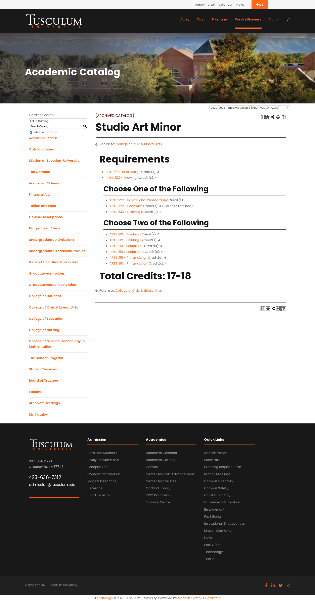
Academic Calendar (45, 183)
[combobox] (250, 107)
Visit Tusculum (98, 495)
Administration (215, 453)
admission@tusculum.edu (52, 484)
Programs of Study (44, 228)
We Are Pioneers (248, 19)
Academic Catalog (160, 460)
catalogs (106, 598)
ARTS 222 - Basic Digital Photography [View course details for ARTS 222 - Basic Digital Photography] (138, 200)
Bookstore (212, 460)
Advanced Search (43, 138)
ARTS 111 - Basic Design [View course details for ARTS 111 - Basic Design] (122, 172)
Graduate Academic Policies (52, 284)
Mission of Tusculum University (54, 160)
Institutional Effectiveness (224, 523)
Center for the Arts (161, 481)
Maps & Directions (101, 481)
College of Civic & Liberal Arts (53, 307)
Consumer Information (222, 502)
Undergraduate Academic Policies (57, 251)
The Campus (39, 172)
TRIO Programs (158, 495)
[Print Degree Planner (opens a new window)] (262, 117)
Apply (184, 19)
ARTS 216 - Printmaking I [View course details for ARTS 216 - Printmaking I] (128, 257)
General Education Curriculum (53, 262)
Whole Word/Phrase (46, 132)
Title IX (209, 559)
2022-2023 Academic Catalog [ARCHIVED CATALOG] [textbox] (245, 108)
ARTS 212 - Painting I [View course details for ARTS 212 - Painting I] (125, 234)
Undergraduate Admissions (51, 239)
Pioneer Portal (204, 4)
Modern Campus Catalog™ (199, 598)
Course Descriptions (46, 217)
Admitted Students (102, 453)
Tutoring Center (158, 502)
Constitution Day (217, 495)
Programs (220, 19)
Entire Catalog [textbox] (39, 121)
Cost (201, 19)
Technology (213, 552)
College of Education (46, 318)
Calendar (225, 4)
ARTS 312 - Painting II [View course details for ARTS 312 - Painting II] (125, 240)
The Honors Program (46, 358)
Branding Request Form (222, 467)
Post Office (213, 545)
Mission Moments (217, 530)
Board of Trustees (44, 380)
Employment (214, 509)
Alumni (273, 19)
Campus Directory (218, 481)
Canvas (152, 467)
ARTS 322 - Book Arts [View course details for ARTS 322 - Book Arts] (125, 206)
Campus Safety (216, 488)
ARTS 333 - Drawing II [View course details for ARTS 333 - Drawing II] (126, 212)
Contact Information (103, 474)
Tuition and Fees (42, 205)
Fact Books (213, 516)
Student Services (43, 369)
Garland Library (158, 488)
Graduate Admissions (47, 273)
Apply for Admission (103, 460)
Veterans (94, 488)
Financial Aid (39, 194)
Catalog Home (41, 149)
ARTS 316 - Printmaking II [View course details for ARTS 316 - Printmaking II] (128, 263)
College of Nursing (44, 330)
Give (259, 4)
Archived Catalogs (44, 403)
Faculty (35, 391)
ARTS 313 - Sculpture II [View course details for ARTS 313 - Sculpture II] (126, 251)
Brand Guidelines (217, 474)
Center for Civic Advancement (170, 474)
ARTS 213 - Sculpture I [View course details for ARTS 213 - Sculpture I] (126, 246)
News (240, 4)
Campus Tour (98, 467)
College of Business (45, 296)
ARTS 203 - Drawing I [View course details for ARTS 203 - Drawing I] (121, 177)
